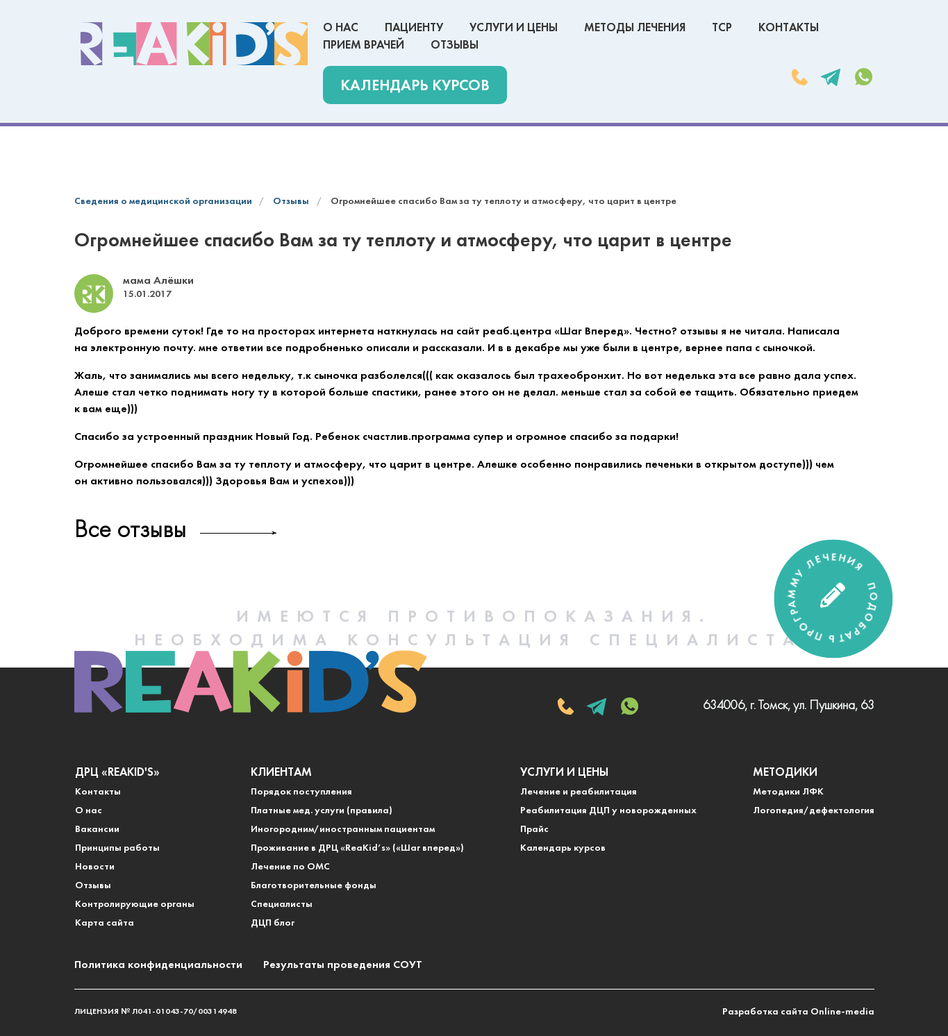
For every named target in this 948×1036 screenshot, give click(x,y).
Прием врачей (363, 45)
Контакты (788, 28)
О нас (340, 28)
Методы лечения (634, 28)
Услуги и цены (513, 28)
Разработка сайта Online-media (798, 1012)
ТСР (722, 28)
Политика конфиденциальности (158, 965)
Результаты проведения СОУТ (342, 965)
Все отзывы (130, 531)
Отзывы (455, 45)
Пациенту (414, 28)
